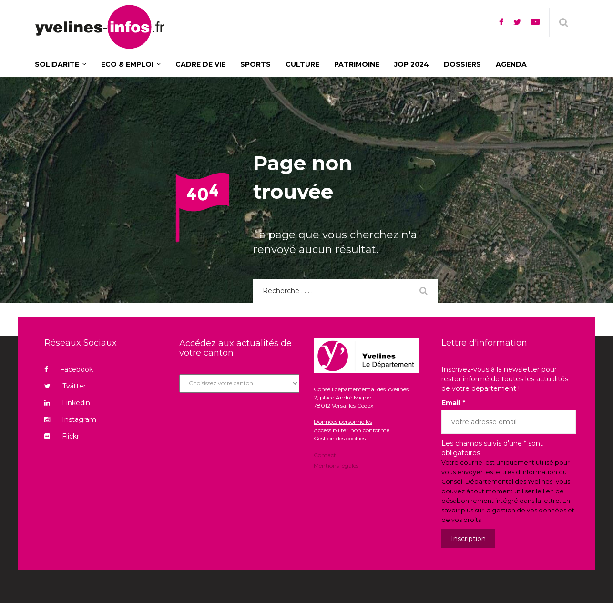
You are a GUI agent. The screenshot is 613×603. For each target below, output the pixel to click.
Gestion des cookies (340, 438)
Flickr (61, 436)
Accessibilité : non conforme (351, 430)
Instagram (70, 419)
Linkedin (67, 403)
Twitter (65, 386)
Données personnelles (343, 421)
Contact (325, 456)
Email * (453, 403)
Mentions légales (336, 465)
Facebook (68, 369)
